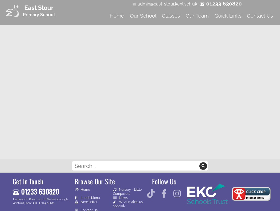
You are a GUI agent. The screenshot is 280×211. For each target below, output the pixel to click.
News (120, 198)
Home (82, 189)
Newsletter (86, 202)
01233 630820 (224, 3)
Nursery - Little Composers (127, 191)
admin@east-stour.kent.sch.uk (167, 4)
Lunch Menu (87, 198)
